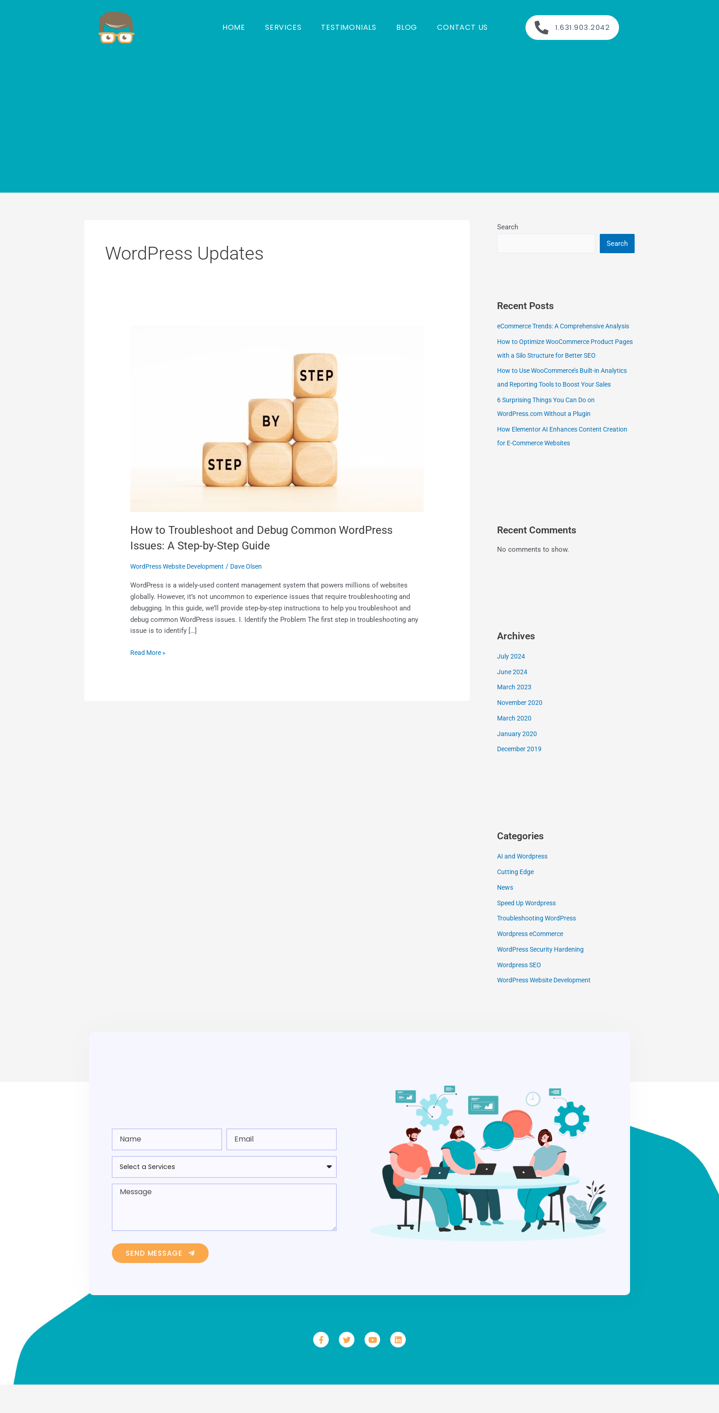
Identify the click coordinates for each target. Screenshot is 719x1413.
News (505, 916)
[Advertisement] (359, 119)
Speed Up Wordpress (529, 931)
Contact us (462, 27)
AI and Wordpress (524, 885)
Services (283, 27)
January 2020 (517, 762)
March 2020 (515, 747)
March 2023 (515, 715)
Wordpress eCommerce (533, 962)
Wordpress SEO (521, 993)
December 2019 (521, 777)
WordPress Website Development (181, 566)
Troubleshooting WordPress (539, 946)
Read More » (149, 652)
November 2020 (521, 731)
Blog (406, 27)
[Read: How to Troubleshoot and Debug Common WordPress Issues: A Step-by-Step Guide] (277, 418)
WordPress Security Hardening (543, 978)
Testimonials (348, 27)
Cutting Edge (516, 900)
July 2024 (511, 685)
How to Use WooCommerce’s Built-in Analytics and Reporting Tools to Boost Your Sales (565, 399)
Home (233, 27)
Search (507, 227)
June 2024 (512, 700)
